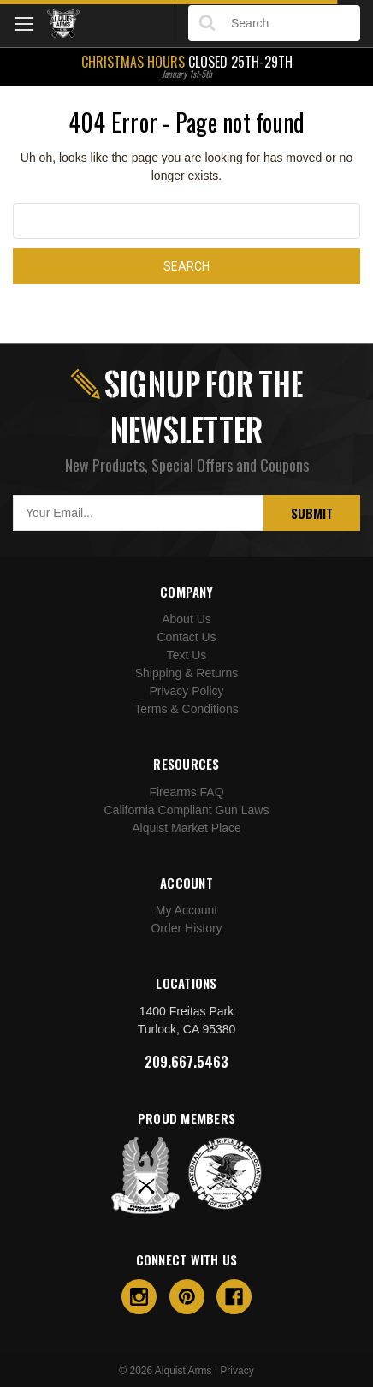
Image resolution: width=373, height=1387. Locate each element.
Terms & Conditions (186, 709)
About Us (186, 619)
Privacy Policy (186, 691)
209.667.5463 (186, 1061)
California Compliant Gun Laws (186, 810)
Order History (186, 928)
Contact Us (186, 637)
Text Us (187, 655)
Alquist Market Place (186, 828)
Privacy (236, 1371)
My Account (186, 910)
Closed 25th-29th (186, 65)
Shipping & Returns (187, 673)
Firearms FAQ (186, 792)
